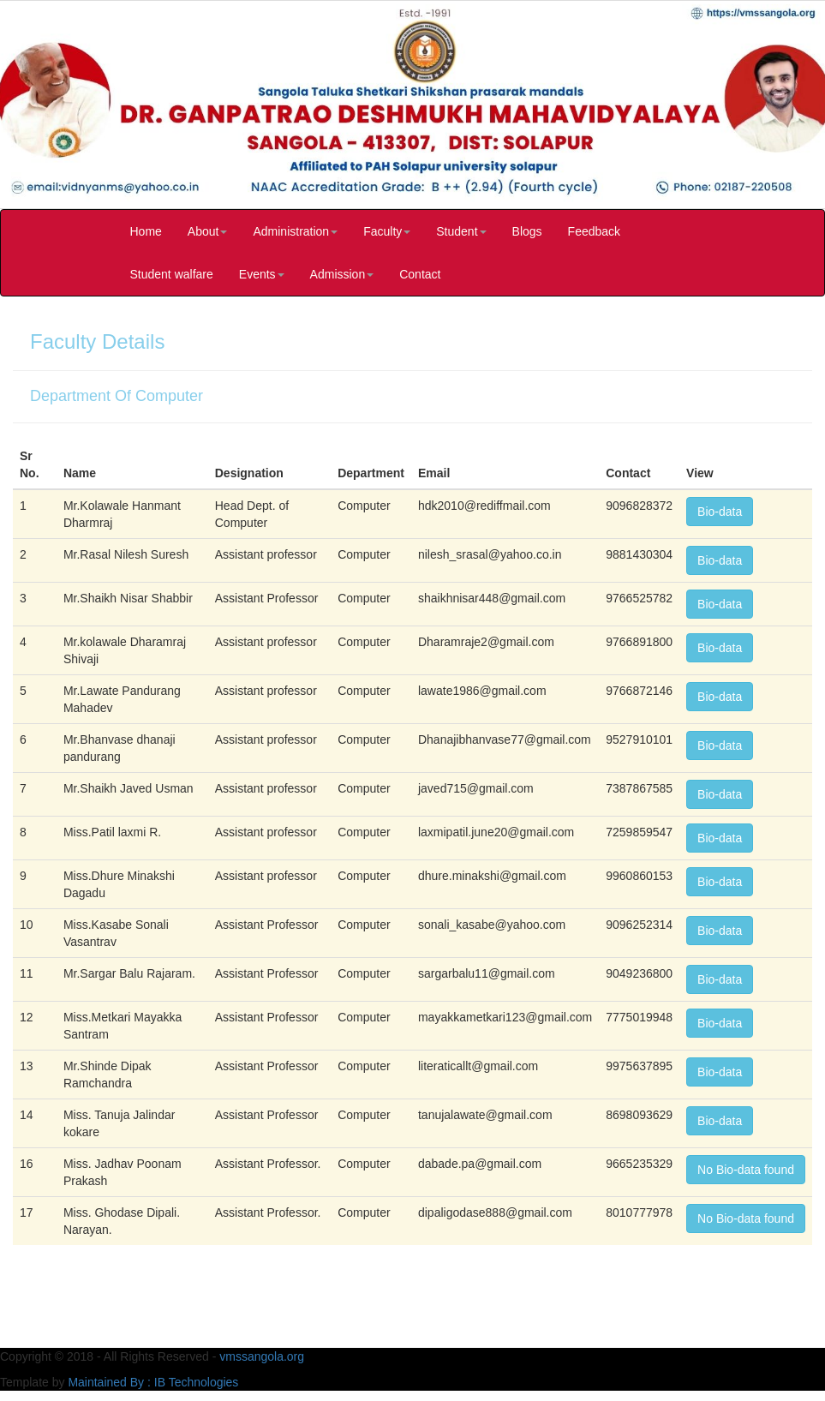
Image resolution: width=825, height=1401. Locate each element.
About (208, 231)
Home (146, 231)
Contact (419, 274)
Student (461, 231)
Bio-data (719, 511)
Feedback (594, 231)
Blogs (527, 231)
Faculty (386, 231)
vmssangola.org (261, 1356)
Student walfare (171, 274)
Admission (342, 274)
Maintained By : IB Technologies (153, 1382)
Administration (295, 231)
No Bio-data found (745, 1169)
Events (261, 274)
